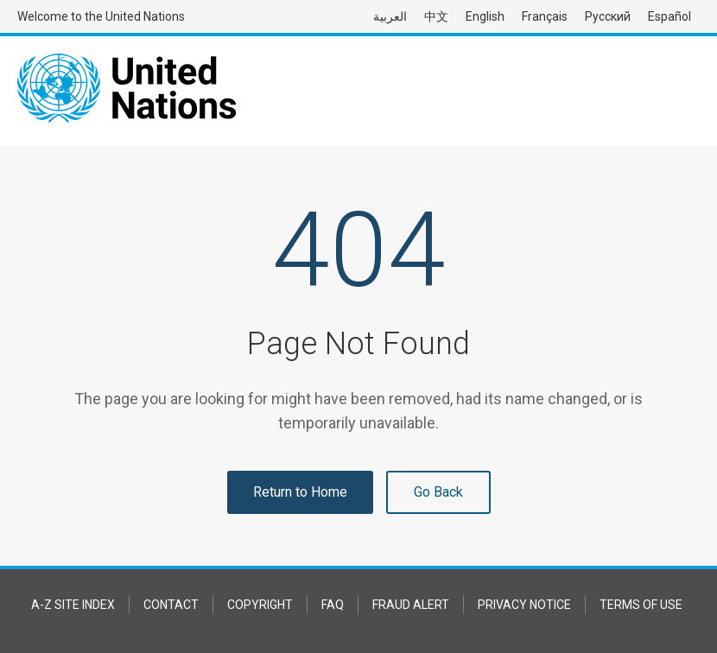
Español (669, 16)
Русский (608, 16)
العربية (390, 16)
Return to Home (300, 492)
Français (545, 16)
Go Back (438, 492)
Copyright (260, 605)
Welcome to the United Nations (101, 16)
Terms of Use (641, 605)
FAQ (332, 605)
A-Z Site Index (73, 605)
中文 (436, 16)
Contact (171, 605)
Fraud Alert (410, 605)
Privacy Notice (524, 605)
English (485, 16)
